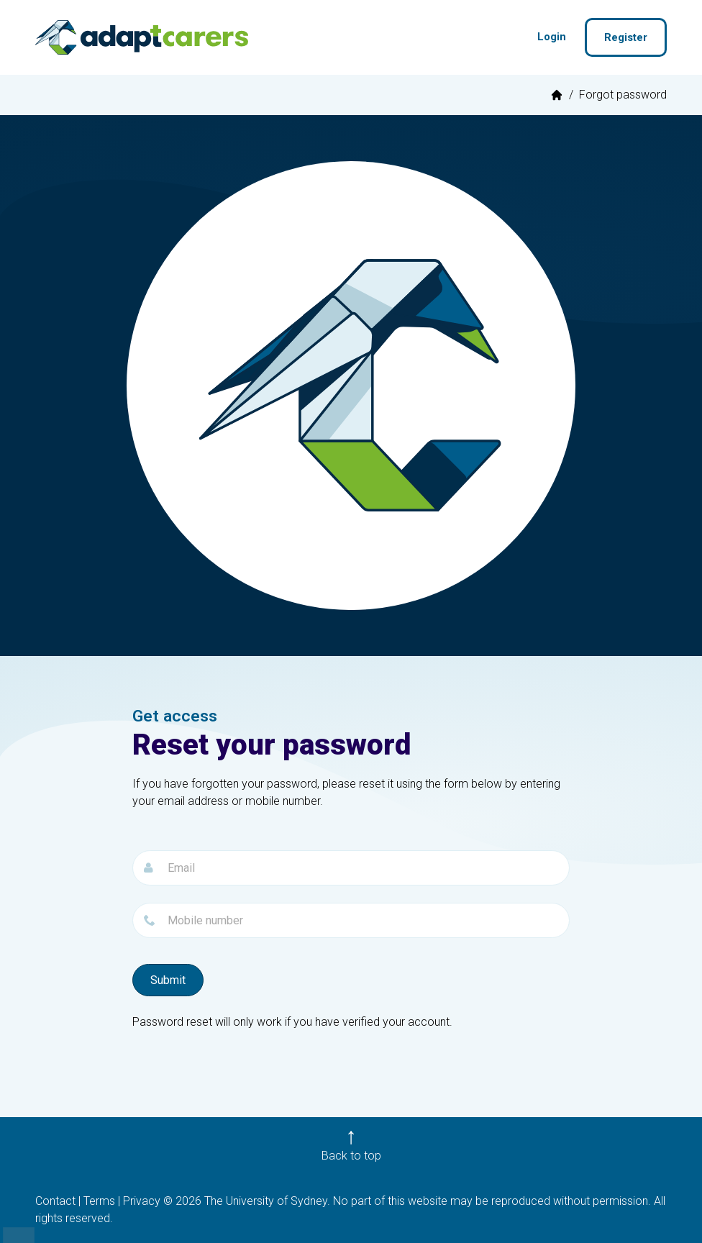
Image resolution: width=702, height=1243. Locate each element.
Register (625, 37)
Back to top (351, 1155)
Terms (99, 1201)
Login (551, 36)
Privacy (141, 1201)
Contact (55, 1201)
